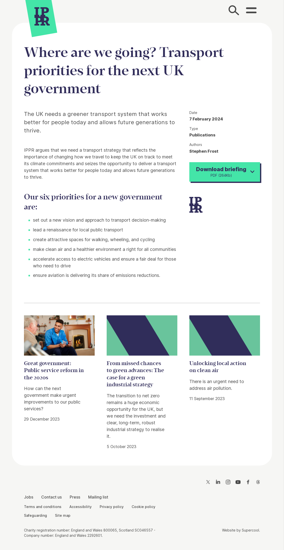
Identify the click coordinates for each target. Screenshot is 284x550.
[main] (142, 240)
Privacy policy (112, 507)
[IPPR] (42, 17)
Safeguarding (35, 515)
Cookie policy (143, 507)
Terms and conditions (42, 507)
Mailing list (98, 497)
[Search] (234, 11)
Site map (62, 515)
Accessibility (80, 507)
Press (75, 497)
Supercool (250, 530)
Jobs (28, 497)
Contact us (51, 497)
